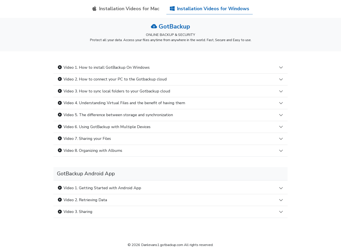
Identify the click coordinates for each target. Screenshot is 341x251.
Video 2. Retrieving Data (82, 199)
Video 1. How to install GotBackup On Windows (104, 67)
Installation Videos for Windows (209, 8)
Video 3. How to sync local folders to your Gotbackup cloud (114, 91)
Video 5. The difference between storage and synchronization (115, 114)
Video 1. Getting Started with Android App (99, 188)
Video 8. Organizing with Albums (90, 150)
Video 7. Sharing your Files (84, 138)
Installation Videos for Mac (125, 8)
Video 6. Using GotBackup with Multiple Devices (104, 126)
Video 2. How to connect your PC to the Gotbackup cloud (112, 79)
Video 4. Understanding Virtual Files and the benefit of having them (121, 102)
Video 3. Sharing (75, 211)
